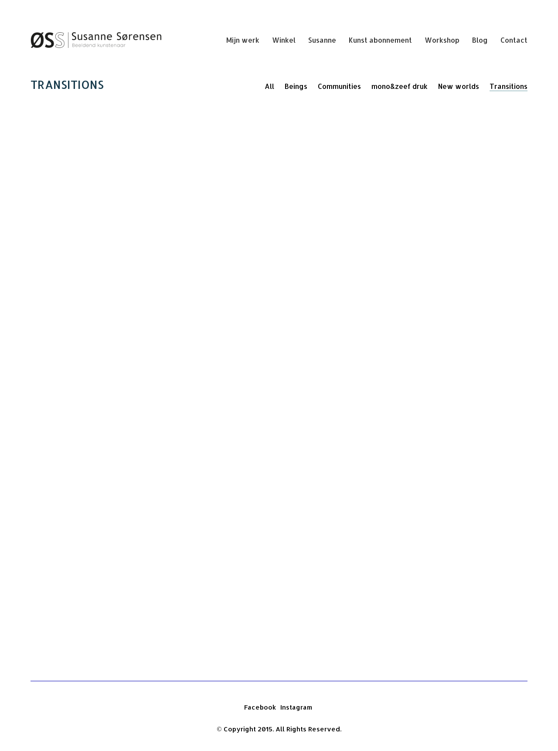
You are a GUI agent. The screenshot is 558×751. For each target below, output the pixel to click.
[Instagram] (296, 707)
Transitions (508, 86)
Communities (339, 86)
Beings (296, 86)
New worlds (458, 86)
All (269, 86)
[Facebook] (260, 707)
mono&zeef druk (399, 86)
